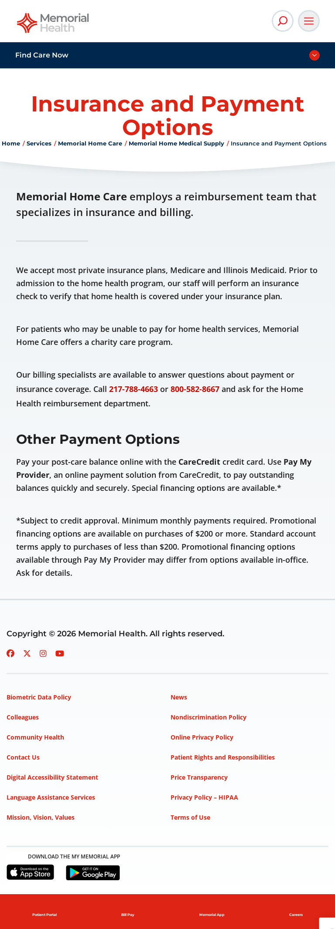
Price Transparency (199, 777)
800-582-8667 (195, 389)
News (179, 697)
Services (39, 143)
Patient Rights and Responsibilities (223, 757)
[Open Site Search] (283, 21)
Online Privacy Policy (202, 737)
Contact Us (23, 757)
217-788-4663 (133, 389)
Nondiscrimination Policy (208, 717)
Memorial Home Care (90, 143)
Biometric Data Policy (39, 697)
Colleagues (23, 717)
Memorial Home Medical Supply (176, 143)
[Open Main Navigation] (309, 21)
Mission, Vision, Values (41, 817)
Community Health (35, 737)
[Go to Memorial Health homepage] (53, 26)
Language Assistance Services (51, 797)
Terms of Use (190, 817)
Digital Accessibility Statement (52, 777)
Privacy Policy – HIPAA (204, 797)
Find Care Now (41, 55)
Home (11, 143)
